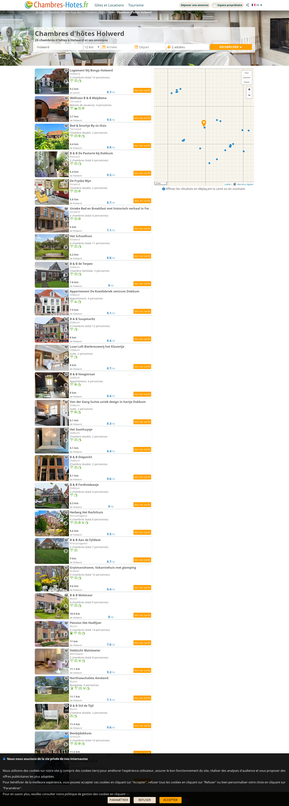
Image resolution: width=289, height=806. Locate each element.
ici (127, 794)
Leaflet (227, 184)
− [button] (249, 95)
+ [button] (249, 90)
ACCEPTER (170, 800)
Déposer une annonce (194, 5)
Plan (247, 72)
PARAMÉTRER (118, 800)
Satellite (246, 77)
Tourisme (136, 5)
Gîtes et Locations (109, 5)
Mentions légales (245, 184)
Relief (246, 82)
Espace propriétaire (227, 5)
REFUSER (144, 800)
